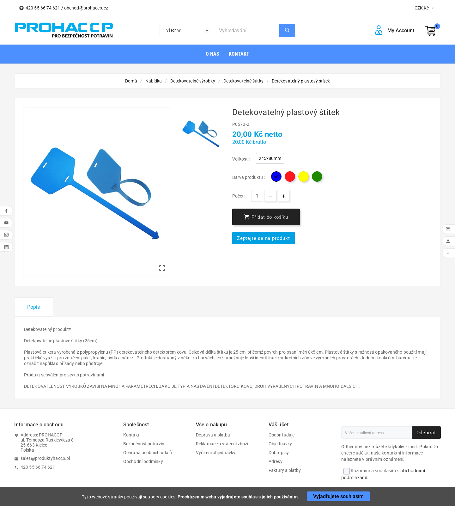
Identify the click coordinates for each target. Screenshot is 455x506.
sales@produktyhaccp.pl (45, 458)
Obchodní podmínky (143, 461)
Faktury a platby (285, 470)
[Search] (247, 30)
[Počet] (257, 196)
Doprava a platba (213, 434)
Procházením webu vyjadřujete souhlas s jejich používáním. (238, 496)
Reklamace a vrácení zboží (222, 443)
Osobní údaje (281, 434)
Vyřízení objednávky (215, 452)
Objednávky (280, 443)
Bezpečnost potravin (143, 443)
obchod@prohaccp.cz (86, 7)
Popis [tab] (33, 307)
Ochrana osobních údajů (147, 452)
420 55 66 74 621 (38, 467)
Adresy (275, 461)
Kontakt (131, 434)
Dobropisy (279, 452)
